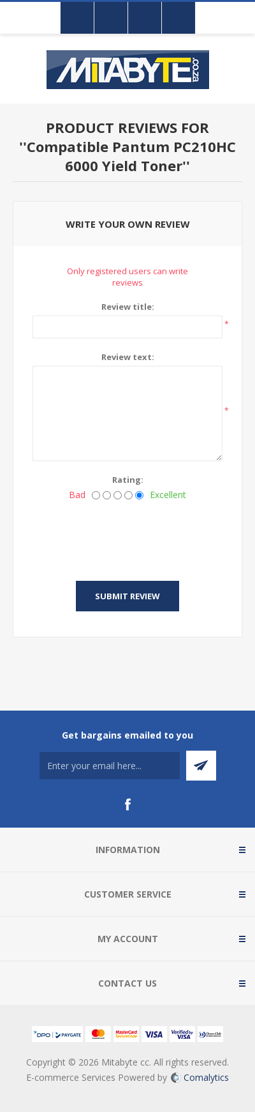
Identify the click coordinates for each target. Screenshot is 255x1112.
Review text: (127, 357)
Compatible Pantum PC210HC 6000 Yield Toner (131, 156)
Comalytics (200, 1077)
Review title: (127, 306)
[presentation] (129, 537)
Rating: (127, 479)
